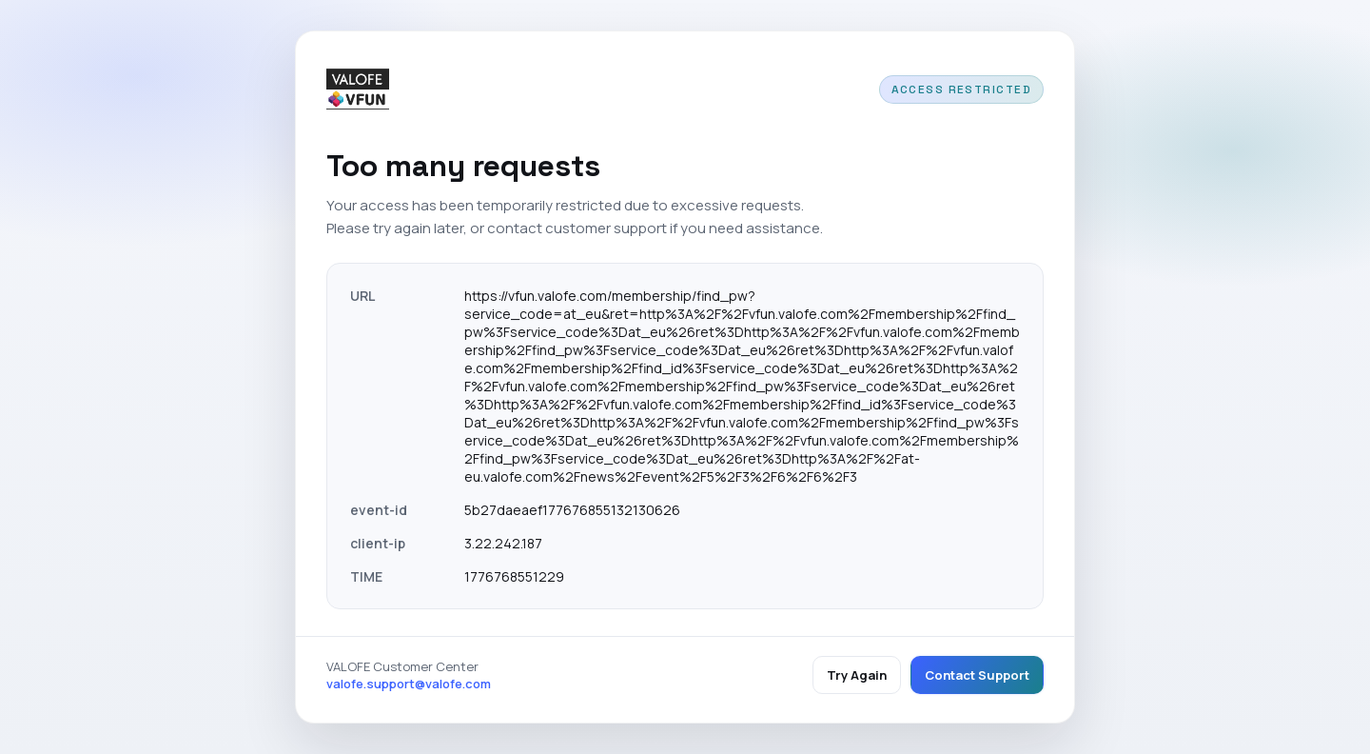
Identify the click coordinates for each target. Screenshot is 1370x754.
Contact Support (977, 675)
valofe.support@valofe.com (408, 683)
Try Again (857, 675)
